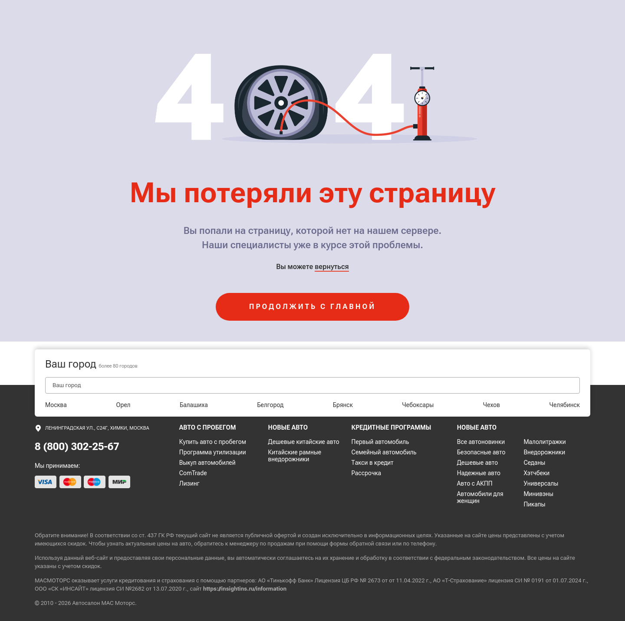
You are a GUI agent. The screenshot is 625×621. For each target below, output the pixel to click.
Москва (56, 404)
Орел (123, 404)
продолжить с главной (312, 306)
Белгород (270, 404)
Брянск (343, 404)
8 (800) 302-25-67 (77, 446)
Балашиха (194, 404)
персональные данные (195, 558)
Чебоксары (418, 404)
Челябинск (564, 404)
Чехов (491, 404)
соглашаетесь (295, 558)
